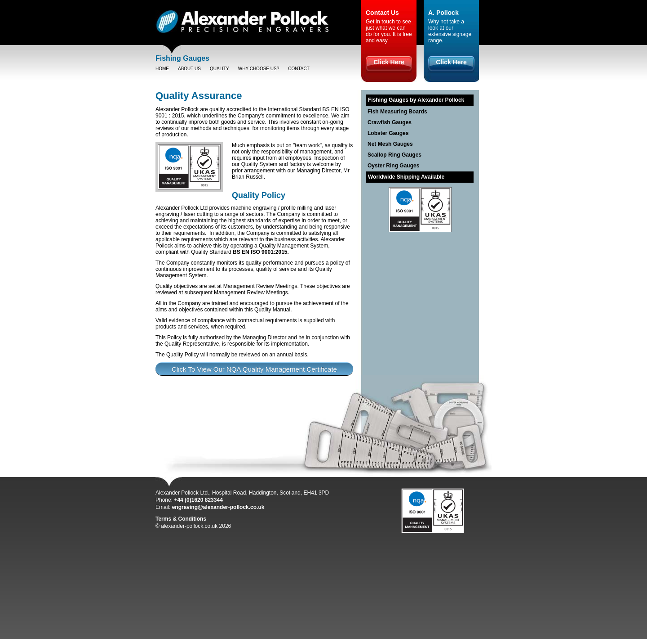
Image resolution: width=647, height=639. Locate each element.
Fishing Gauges (182, 58)
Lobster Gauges (388, 133)
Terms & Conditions (180, 519)
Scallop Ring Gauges (394, 155)
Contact (299, 68)
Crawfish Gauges (390, 122)
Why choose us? (258, 68)
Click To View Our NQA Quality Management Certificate (254, 369)
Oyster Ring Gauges (393, 165)
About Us (189, 68)
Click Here (388, 62)
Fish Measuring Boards (397, 111)
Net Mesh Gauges (390, 144)
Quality (219, 68)
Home (162, 68)
